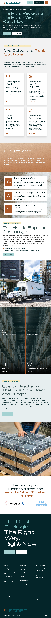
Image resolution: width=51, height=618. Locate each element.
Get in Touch (39, 2)
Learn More (6, 33)
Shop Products (17, 33)
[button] (46, 2)
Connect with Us (8, 254)
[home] (12, 3)
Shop (30, 2)
